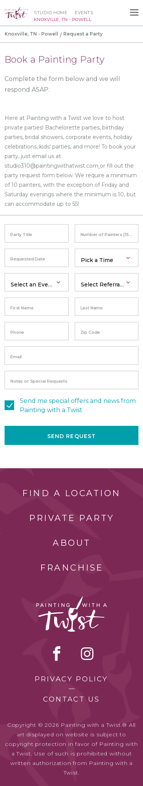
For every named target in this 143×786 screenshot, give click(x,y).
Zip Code (90, 332)
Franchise (71, 568)
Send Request (71, 436)
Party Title (21, 234)
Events (84, 12)
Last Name (91, 308)
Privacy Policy (71, 679)
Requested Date (27, 259)
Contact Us (71, 699)
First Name (21, 308)
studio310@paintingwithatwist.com (51, 165)
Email (16, 356)
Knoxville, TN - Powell (31, 34)
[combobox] (107, 258)
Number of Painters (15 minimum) (109, 234)
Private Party (71, 518)
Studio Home (50, 12)
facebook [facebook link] (57, 653)
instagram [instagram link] (87, 653)
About (72, 543)
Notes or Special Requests (38, 381)
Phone (17, 332)
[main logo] (16, 10)
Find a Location (71, 493)
